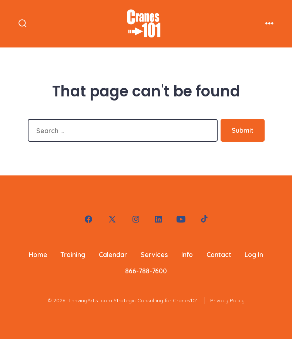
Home (38, 254)
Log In (254, 254)
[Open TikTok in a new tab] (203, 219)
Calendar (113, 254)
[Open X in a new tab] (112, 219)
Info (187, 254)
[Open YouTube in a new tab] (181, 219)
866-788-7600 (146, 271)
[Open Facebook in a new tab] (88, 219)
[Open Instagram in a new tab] (135, 219)
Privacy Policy (227, 300)
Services (154, 254)
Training (73, 254)
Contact (219, 254)
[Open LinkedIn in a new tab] (158, 219)
